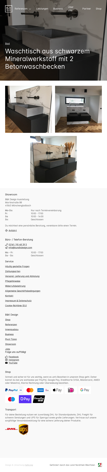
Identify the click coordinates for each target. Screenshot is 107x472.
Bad (7, 44)
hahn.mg (29, 465)
